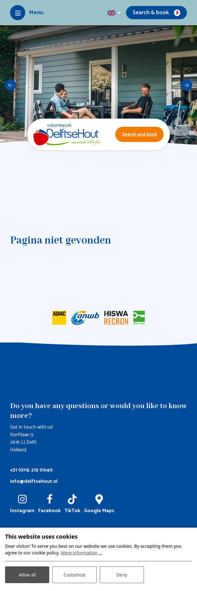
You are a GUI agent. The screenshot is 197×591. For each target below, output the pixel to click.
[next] (186, 85)
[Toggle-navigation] (26, 12)
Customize (75, 575)
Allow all (27, 575)
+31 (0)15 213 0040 (31, 470)
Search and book (139, 134)
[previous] (10, 85)
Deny (121, 575)
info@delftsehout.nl (33, 481)
